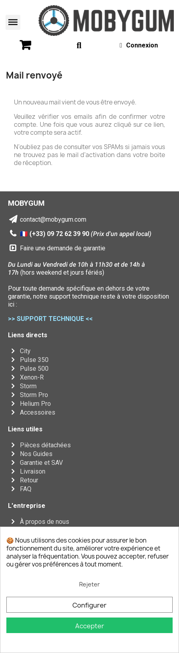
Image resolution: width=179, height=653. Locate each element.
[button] (13, 22)
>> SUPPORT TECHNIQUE (46, 319)
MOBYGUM (26, 203)
